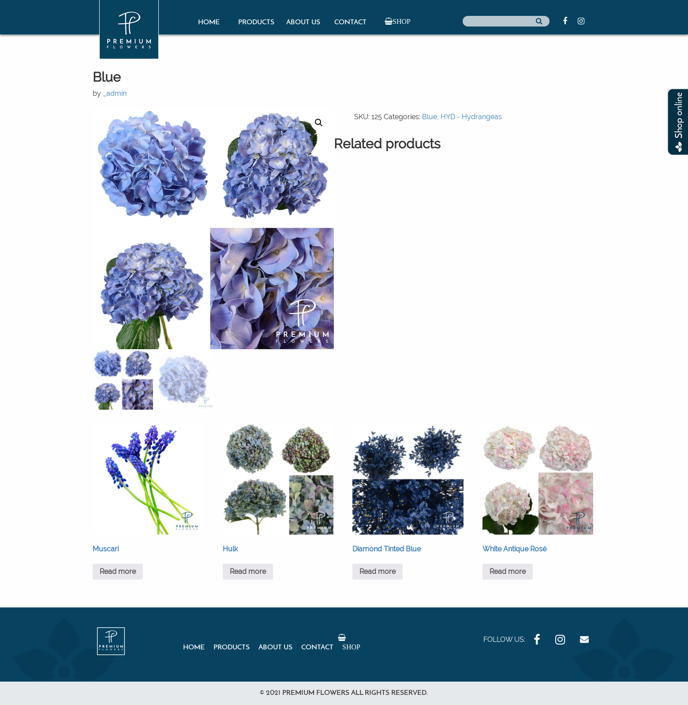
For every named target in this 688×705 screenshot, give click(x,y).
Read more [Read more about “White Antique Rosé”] (508, 571)
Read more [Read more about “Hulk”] (248, 571)
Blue (429, 117)
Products (256, 22)
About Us (303, 22)
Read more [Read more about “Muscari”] (118, 571)
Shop (402, 21)
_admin (115, 93)
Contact (350, 22)
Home (209, 22)
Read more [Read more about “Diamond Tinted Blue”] (377, 571)
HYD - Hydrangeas (471, 117)
